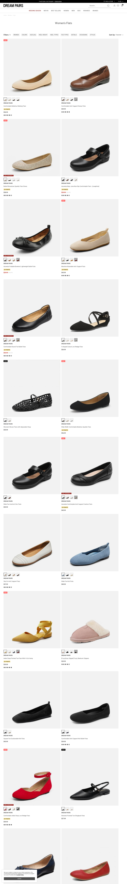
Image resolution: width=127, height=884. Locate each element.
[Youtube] (105, 867)
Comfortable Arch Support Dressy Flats (46, 79)
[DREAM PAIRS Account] (114, 6)
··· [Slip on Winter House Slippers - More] (109, 383)
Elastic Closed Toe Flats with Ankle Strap (107, 586)
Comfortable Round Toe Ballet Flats (76, 133)
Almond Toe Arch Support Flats (43, 732)
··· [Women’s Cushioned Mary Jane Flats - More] (48, 434)
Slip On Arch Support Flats (12, 236)
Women (10, 15)
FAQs (24, 863)
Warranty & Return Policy (30, 860)
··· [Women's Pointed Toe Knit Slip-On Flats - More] (79, 775)
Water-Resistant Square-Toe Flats (14, 732)
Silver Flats (56, 814)
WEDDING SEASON (35, 11)
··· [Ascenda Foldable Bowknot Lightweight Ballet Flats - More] (18, 126)
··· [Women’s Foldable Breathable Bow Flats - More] (18, 532)
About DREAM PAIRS (10, 855)
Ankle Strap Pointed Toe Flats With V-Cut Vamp (77, 236)
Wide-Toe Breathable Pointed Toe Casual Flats (46, 539)
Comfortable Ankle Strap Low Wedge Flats (78, 289)
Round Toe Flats (79, 814)
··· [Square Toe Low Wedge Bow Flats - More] (18, 334)
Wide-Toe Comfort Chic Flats (73, 185)
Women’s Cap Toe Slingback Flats (14, 490)
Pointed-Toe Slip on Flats (11, 632)
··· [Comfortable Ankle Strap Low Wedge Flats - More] (79, 282)
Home (5, 15)
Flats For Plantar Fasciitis (10, 814)
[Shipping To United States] (118, 1)
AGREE (19, 878)
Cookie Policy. (20, 875)
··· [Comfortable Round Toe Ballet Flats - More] (79, 126)
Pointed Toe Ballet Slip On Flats (74, 341)
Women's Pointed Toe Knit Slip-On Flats (77, 783)
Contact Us (26, 855)
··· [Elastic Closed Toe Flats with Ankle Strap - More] (109, 579)
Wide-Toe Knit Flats (40, 236)
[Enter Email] (101, 857)
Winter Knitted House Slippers (74, 586)
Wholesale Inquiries (75, 860)
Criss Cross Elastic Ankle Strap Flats (106, 341)
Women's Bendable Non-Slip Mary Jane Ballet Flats (18, 391)
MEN (73, 11)
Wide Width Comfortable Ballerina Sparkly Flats (47, 186)
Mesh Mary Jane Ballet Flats (73, 390)
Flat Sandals (36, 814)
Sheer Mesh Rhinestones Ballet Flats (45, 683)
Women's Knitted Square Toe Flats (44, 586)
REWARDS (86, 11)
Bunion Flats (29, 814)
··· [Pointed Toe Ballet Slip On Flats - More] (79, 334)
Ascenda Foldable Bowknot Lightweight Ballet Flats (16, 133)
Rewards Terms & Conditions (54, 857)
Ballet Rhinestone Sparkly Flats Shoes (76, 79)
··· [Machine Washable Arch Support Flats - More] (48, 126)
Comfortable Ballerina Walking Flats (15, 79)
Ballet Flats (71, 814)
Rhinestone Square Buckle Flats (13, 783)
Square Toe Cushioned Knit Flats (105, 539)
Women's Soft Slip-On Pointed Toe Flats (46, 783)
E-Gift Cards (48, 860)
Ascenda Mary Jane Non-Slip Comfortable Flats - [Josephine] (108, 80)
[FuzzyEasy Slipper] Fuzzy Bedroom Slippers (109, 236)
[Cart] (122, 6)
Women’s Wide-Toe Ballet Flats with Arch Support (77, 491)
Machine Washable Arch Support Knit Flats (47, 490)
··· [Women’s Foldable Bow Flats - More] (109, 625)
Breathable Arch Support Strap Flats (45, 390)
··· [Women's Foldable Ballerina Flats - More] (109, 775)
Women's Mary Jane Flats (11, 441)
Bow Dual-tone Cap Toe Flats (13, 683)
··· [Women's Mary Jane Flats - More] (18, 434)
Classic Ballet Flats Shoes (42, 341)
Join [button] (119, 857)
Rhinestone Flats (49, 814)
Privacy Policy (8, 860)
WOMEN (66, 11)
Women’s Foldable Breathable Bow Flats (16, 539)
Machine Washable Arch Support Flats (46, 133)
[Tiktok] (97, 867)
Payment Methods (9, 866)
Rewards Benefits (50, 855)
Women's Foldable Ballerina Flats (105, 783)
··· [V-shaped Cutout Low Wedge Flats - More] (109, 126)
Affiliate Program (9, 857)
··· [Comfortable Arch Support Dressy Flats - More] (48, 72)
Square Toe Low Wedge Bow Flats (14, 341)
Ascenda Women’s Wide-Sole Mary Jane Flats (109, 683)
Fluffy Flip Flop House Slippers (104, 490)
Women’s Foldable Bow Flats (104, 632)
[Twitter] (110, 867)
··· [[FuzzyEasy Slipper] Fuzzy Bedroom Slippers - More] (109, 228)
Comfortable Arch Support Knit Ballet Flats (47, 289)
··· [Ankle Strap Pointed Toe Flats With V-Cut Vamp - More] (79, 228)
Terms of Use (8, 863)
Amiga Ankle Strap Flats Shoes (74, 441)
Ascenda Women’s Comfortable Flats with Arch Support (77, 733)
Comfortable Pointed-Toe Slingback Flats (108, 732)
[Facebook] (88, 867)
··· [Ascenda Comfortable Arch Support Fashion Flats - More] (109, 178)
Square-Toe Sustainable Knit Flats (14, 289)
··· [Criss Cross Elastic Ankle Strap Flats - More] (109, 334)
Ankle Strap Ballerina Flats (73, 539)
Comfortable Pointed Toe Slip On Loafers (77, 683)
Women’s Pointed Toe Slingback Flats (106, 289)
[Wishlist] (118, 6)
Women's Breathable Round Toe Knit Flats (47, 632)
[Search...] (98, 6)
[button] (119, 1)
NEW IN (46, 11)
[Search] (108, 6)
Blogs (5, 869)
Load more (62, 794)
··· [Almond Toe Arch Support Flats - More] (48, 725)
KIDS (79, 11)
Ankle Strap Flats (64, 814)
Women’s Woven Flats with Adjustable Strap (17, 185)
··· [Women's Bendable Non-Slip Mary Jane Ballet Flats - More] (18, 383)
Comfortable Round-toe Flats (104, 441)
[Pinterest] (101, 867)
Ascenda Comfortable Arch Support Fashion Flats (108, 186)
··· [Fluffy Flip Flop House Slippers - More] (109, 483)
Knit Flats (42, 814)
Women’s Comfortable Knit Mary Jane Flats (17, 586)
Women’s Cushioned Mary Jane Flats (45, 441)
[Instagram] (93, 867)
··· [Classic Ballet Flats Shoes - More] (48, 334)
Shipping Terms (28, 857)
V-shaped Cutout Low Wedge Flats (105, 133)
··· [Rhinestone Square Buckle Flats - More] (18, 775)
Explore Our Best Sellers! (55, 1)
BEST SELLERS (56, 11)
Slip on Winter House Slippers (104, 390)
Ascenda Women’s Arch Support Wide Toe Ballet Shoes (77, 633)
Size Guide (26, 866)
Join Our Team (73, 857)
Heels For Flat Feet (21, 814)
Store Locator (73, 855)
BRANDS (95, 11)
